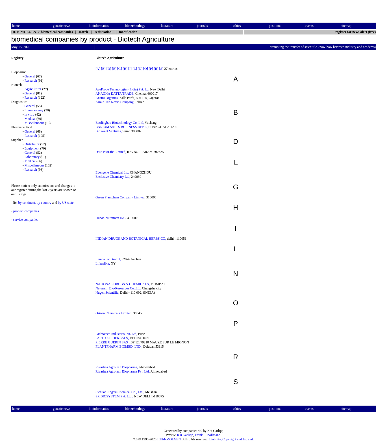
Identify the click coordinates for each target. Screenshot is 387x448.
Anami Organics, (107, 98)
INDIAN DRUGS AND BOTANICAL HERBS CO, (130, 239)
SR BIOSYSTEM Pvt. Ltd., (114, 396)
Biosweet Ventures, (108, 131)
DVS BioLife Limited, (110, 152)
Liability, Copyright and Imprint (231, 439)
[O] (145, 69)
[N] (140, 69)
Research (31, 81)
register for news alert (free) (355, 32)
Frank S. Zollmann (207, 435)
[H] (125, 69)
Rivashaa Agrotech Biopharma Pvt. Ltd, (122, 371)
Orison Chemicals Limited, (113, 313)
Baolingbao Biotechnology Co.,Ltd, (119, 123)
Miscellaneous (34, 123)
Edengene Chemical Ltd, (112, 172)
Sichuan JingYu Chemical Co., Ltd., (119, 392)
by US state (65, 203)
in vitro (29, 114)
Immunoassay (34, 110)
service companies (25, 220)
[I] (130, 69)
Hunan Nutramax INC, (111, 218)
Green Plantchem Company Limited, (120, 197)
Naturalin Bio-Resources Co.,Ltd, (118, 288)
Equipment (32, 148)
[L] (134, 69)
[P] (151, 69)
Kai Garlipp (185, 435)
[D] (108, 69)
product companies (26, 211)
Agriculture (33, 89)
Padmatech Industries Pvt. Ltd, (116, 334)
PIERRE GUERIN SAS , (112, 342)
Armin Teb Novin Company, (114, 102)
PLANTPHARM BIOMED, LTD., (118, 347)
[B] (103, 69)
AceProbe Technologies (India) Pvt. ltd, (122, 89)
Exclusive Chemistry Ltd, (112, 177)
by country (44, 203)
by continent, (27, 203)
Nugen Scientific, (107, 293)
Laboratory (32, 157)
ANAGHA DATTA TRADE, (114, 94)
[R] (156, 69)
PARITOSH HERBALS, (112, 338)
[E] (114, 69)
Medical (30, 119)
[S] (161, 69)
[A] (97, 69)
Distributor (32, 144)
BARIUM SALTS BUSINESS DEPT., (121, 127)
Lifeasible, (102, 263)
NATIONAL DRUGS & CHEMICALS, (122, 284)
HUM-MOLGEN (169, 439)
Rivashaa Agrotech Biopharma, (116, 367)
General (30, 76)
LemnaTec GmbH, (108, 259)
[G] (119, 69)
